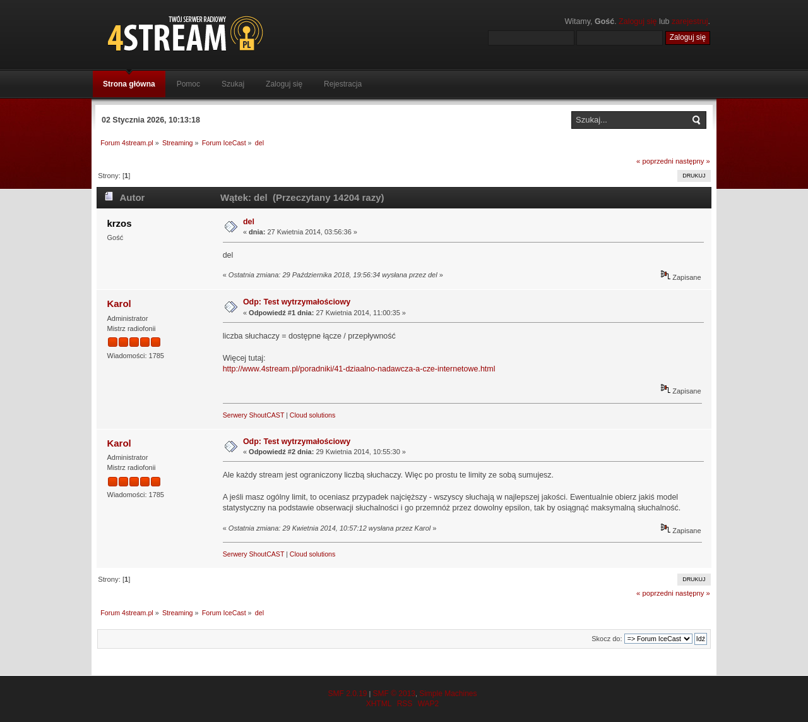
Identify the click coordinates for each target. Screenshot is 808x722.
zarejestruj (690, 21)
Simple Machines (448, 693)
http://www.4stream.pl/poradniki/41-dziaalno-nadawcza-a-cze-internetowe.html (359, 368)
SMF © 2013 (393, 693)
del (248, 221)
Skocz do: (606, 638)
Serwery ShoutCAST (254, 415)
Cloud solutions (312, 415)
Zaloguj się (637, 21)
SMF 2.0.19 (347, 693)
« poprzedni (655, 161)
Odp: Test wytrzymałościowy (296, 302)
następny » (692, 161)
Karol (119, 303)
